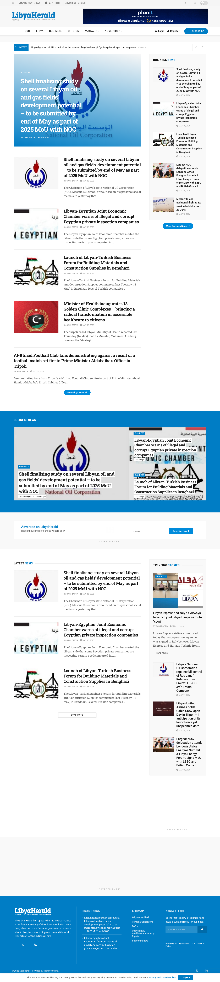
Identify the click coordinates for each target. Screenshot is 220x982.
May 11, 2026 (177, 626)
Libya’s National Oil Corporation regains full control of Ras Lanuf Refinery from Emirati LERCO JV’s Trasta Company (189, 678)
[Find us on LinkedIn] (202, 971)
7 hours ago (41, 496)
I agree (186, 977)
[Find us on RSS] (35, 945)
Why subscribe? (140, 917)
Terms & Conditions (142, 922)
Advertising (70, 3)
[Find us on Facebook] (16, 945)
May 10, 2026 (183, 731)
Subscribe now (140, 941)
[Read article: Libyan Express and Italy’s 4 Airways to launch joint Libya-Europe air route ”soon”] (178, 590)
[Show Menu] (13, 31)
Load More (77, 715)
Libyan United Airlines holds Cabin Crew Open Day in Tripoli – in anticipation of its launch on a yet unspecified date (188, 715)
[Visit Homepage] (33, 16)
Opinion (73, 31)
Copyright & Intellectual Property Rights (143, 934)
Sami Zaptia (29, 138)
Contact (81, 3)
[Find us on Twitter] (22, 945)
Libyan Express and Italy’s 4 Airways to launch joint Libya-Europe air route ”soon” (177, 617)
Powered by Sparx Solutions (45, 971)
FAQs (135, 926)
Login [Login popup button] (159, 31)
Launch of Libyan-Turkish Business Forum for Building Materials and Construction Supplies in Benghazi (97, 263)
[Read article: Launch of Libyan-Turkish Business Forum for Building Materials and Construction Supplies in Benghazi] (36, 271)
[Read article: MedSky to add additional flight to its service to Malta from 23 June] (163, 204)
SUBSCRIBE (196, 31)
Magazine (92, 31)
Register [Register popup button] (173, 31)
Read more (163, 652)
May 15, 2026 (37, 371)
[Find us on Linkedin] (29, 945)
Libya (40, 31)
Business (55, 31)
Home (27, 31)
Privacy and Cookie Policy (161, 977)
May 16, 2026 (87, 181)
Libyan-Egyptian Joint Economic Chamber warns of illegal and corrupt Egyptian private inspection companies (101, 216)
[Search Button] (13, 3)
